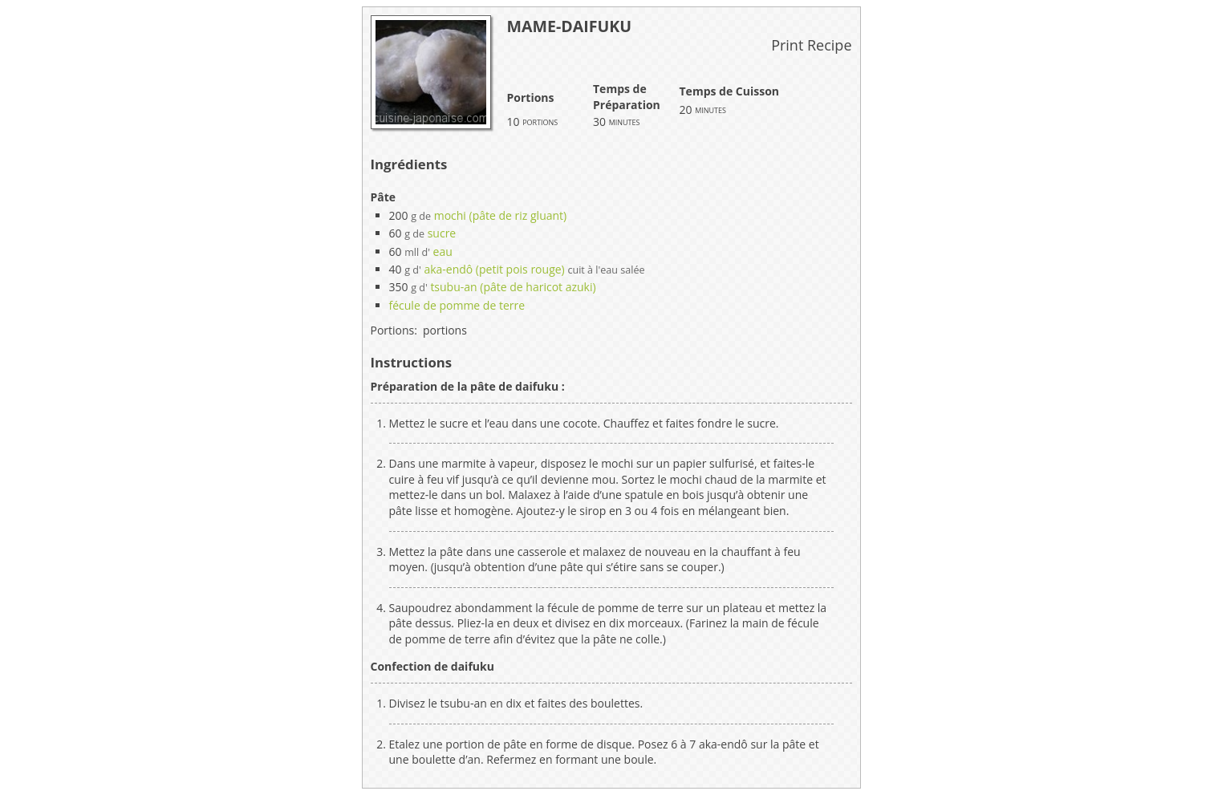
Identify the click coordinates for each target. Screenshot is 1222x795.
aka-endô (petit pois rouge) (494, 269)
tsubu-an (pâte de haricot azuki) (512, 286)
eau (443, 251)
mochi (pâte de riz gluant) (500, 215)
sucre (442, 233)
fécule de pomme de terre (457, 305)
